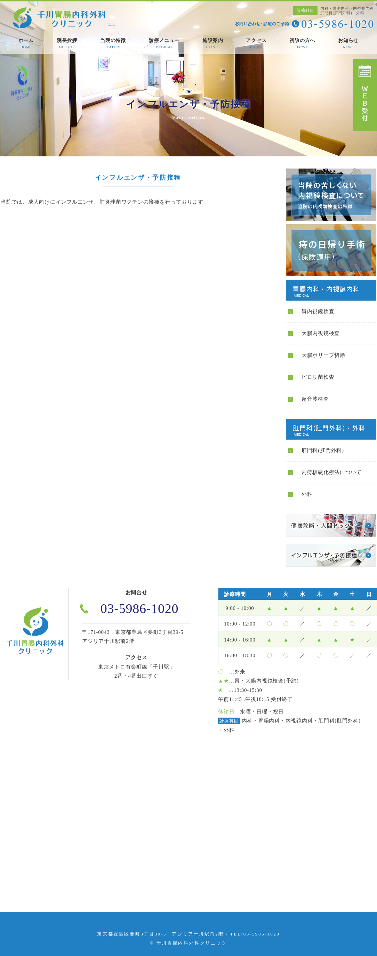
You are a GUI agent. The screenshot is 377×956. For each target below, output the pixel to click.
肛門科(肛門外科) (323, 450)
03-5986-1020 (139, 608)
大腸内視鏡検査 (321, 333)
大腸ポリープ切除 (323, 355)
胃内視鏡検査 (318, 311)
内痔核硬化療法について (332, 472)
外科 (307, 494)
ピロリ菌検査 (318, 377)
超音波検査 (315, 399)
